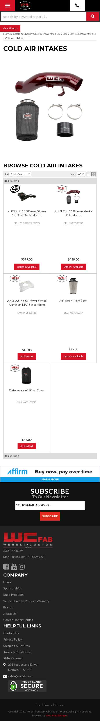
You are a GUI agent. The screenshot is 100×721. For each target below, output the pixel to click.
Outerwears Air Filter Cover (27, 390)
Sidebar (13, 28)
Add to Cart (26, 356)
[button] (50, 16)
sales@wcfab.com (20, 676)
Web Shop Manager (57, 715)
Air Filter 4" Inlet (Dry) (73, 300)
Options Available (27, 266)
